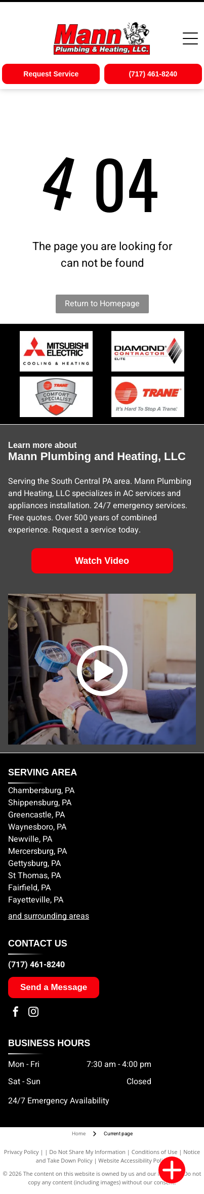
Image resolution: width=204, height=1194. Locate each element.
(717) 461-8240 (36, 965)
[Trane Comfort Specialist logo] (148, 397)
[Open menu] (190, 38)
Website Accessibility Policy (133, 1160)
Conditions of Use (155, 1152)
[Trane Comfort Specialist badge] (56, 397)
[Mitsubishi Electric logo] (56, 351)
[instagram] (33, 1013)
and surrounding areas (48, 916)
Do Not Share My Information (87, 1152)
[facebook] (15, 1013)
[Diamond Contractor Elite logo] (148, 351)
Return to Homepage (102, 304)
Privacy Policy (21, 1152)
